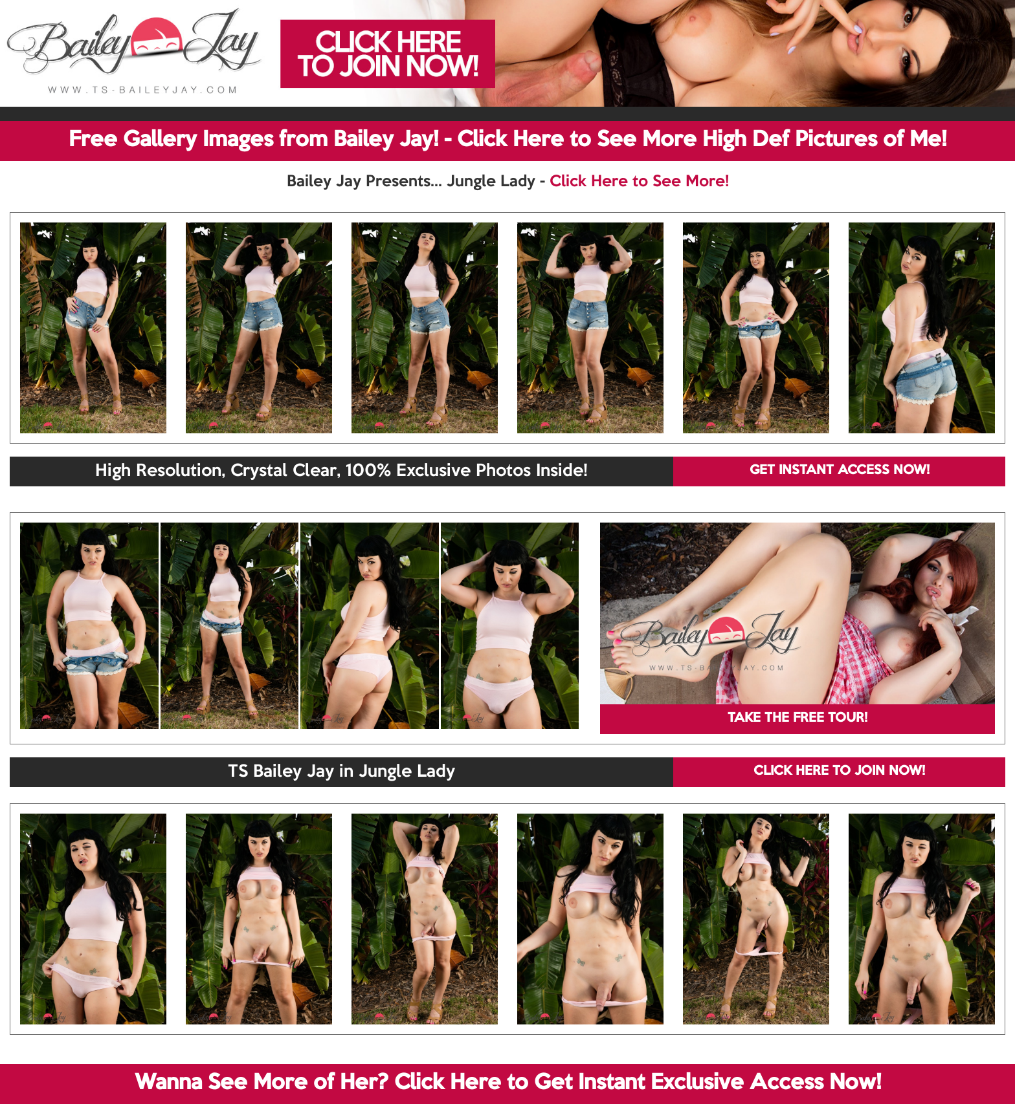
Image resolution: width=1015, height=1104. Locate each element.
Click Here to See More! (639, 182)
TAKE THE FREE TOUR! (797, 718)
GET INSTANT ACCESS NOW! (840, 471)
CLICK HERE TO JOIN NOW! (839, 771)
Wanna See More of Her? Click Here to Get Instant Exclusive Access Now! (508, 1083)
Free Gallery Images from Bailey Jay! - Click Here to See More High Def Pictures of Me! (507, 140)
